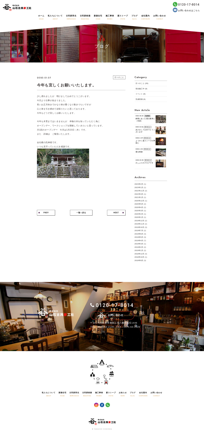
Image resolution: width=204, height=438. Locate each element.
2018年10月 (139, 257)
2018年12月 (139, 254)
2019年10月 (139, 227)
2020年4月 (139, 207)
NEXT (118, 213)
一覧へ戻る (81, 213)
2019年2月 (139, 247)
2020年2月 (139, 214)
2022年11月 (139, 191)
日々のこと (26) (142, 83)
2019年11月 (139, 224)
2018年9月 (139, 260)
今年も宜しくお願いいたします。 (67, 85)
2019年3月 (139, 244)
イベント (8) (141, 94)
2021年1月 (139, 197)
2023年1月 (139, 187)
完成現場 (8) (141, 99)
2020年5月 (139, 204)
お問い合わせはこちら (186, 10)
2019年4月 (139, 241)
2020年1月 (139, 217)
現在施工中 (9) (141, 89)
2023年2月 (139, 184)
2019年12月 (139, 221)
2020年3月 (139, 211)
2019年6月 (139, 234)
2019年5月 (139, 237)
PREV (43, 213)
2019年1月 (139, 250)
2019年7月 (139, 230)
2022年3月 (139, 194)
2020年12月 (139, 201)
